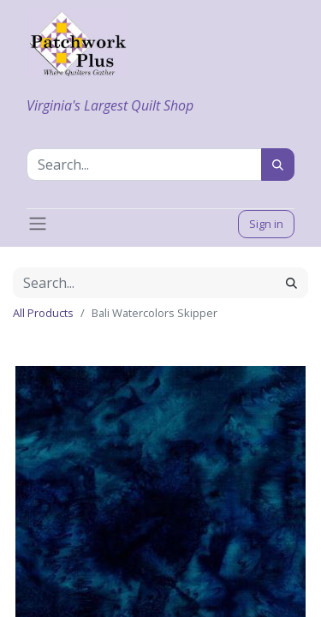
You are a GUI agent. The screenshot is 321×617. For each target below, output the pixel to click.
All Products (43, 312)
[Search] (277, 164)
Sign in (266, 223)
